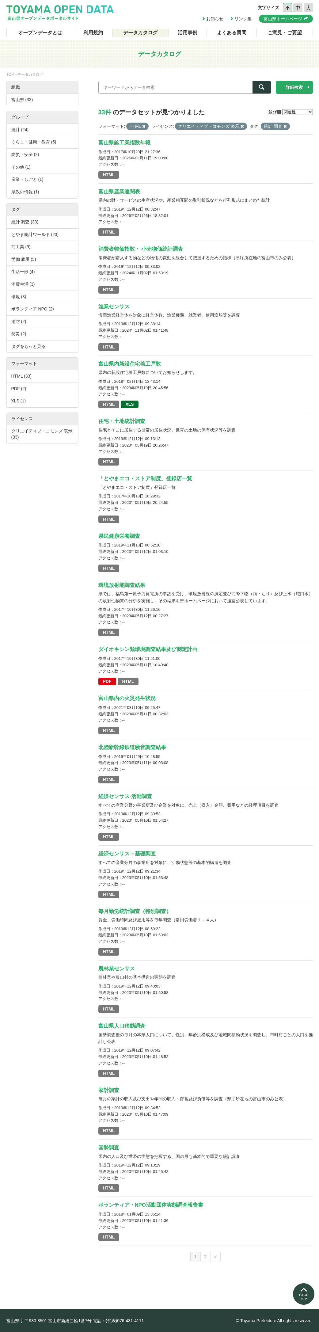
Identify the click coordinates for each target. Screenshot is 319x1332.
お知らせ (214, 19)
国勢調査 (108, 1148)
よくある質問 (231, 32)
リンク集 (243, 19)
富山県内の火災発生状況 (127, 698)
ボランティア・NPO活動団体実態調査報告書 (150, 1205)
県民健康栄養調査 (119, 536)
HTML (109, 174)
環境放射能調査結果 (121, 585)
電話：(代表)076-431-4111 (118, 1320)
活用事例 (187, 32)
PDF (107, 681)
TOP (10, 74)
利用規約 (93, 32)
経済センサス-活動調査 (125, 796)
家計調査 (108, 1090)
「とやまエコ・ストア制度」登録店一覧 (145, 478)
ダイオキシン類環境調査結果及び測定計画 (147, 649)
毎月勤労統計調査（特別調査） (134, 911)
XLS (129, 404)
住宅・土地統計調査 (121, 421)
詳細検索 (294, 87)
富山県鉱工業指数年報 (124, 143)
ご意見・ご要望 (285, 32)
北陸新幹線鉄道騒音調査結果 (132, 747)
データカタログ (140, 32)
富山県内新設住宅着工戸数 (129, 364)
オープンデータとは (40, 32)
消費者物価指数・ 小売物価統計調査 (140, 249)
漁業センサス (114, 307)
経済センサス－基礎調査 (127, 854)
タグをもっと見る (28, 346)
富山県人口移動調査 (121, 1026)
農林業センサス (116, 969)
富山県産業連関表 (119, 192)
